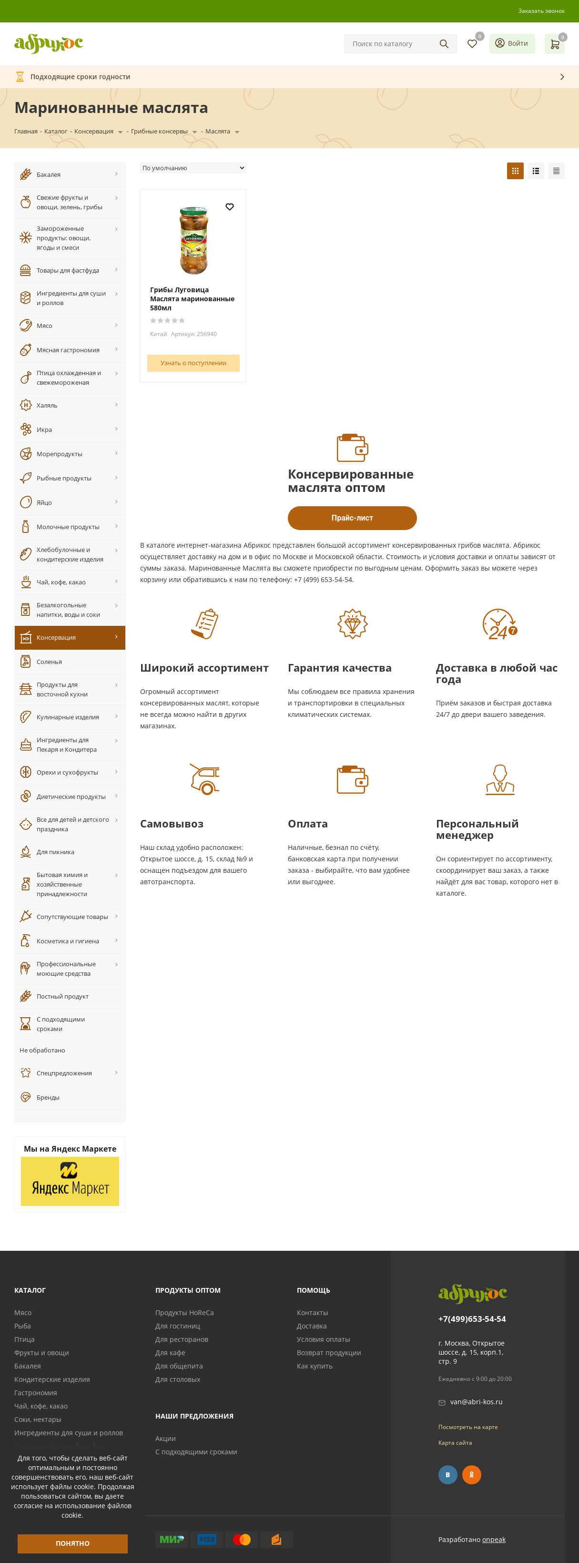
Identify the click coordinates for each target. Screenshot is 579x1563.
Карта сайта (455, 1443)
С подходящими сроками (196, 1451)
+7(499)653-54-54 (472, 1319)
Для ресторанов (181, 1339)
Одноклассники (471, 1474)
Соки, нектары (37, 1419)
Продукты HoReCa (184, 1312)
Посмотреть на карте (468, 1427)
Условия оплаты (323, 1339)
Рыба (22, 1325)
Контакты (312, 1312)
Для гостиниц (177, 1325)
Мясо (22, 1312)
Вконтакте (447, 1474)
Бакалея (27, 1365)
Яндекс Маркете (83, 1149)
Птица (24, 1339)
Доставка (312, 1325)
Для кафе (170, 1352)
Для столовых (177, 1379)
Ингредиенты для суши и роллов (68, 1432)
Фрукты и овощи (41, 1352)
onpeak (494, 1539)
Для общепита (179, 1365)
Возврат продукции (329, 1352)
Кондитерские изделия (52, 1379)
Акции (165, 1438)
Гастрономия (35, 1392)
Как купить (315, 1365)
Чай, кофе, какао (41, 1405)
